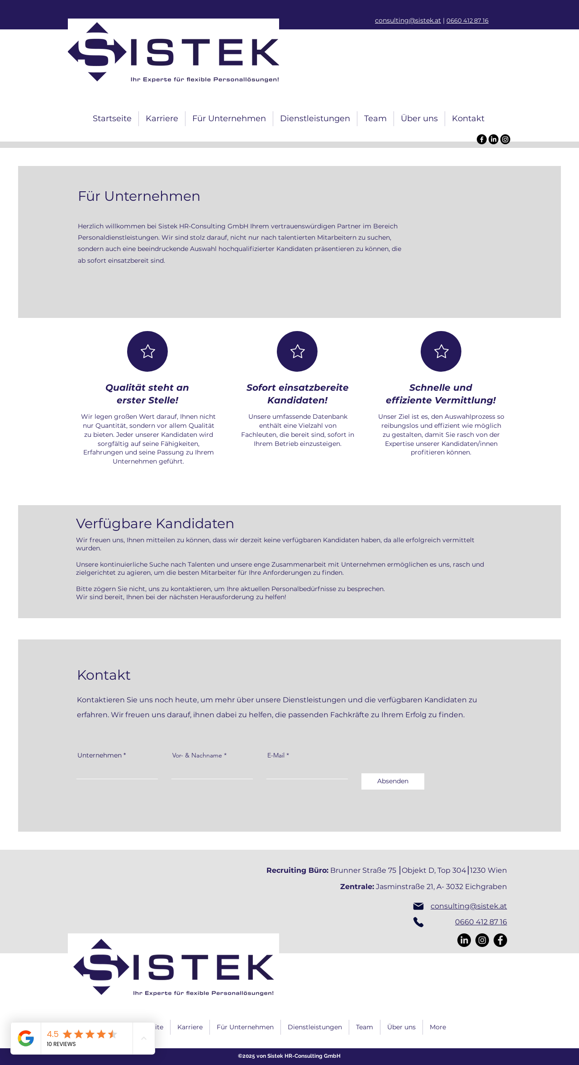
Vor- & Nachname (197, 755)
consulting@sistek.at (408, 20)
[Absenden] (392, 781)
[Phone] (418, 922)
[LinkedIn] (493, 139)
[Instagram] (505, 139)
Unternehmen (99, 755)
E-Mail (276, 755)
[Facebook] (482, 139)
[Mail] (418, 906)
